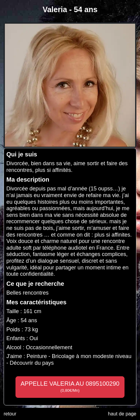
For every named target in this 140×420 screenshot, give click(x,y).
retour (10, 413)
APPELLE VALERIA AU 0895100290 (70, 386)
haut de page (122, 413)
